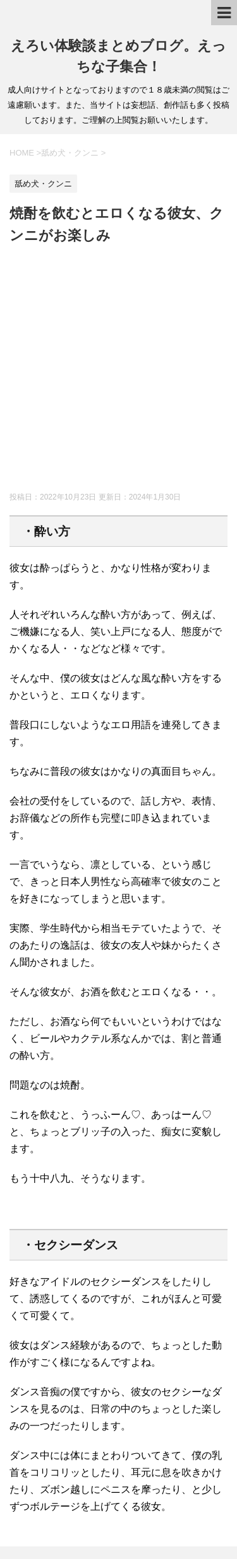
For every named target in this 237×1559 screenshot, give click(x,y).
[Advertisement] (118, 371)
